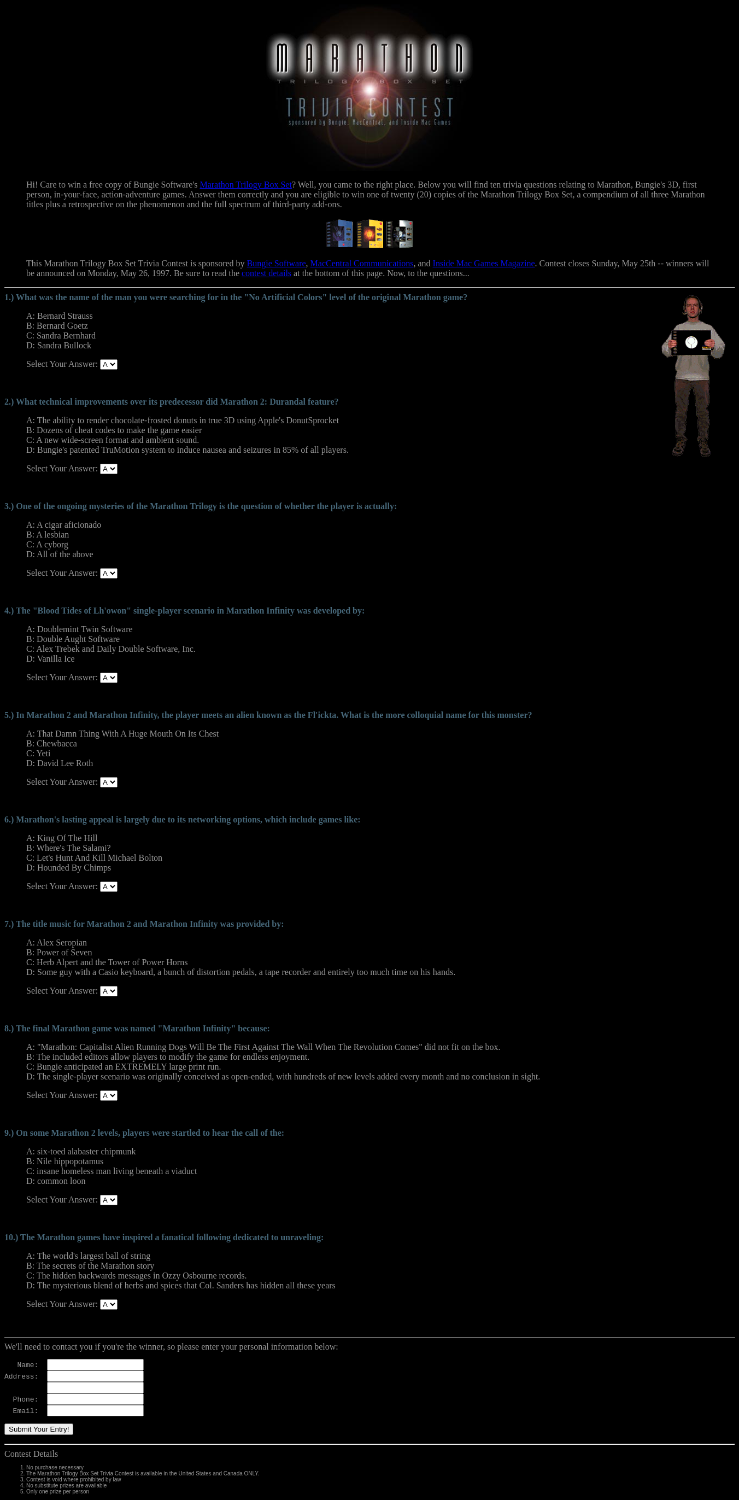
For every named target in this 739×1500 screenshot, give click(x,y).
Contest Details (31, 1453)
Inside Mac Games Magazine (484, 263)
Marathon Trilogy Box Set (245, 184)
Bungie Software (276, 263)
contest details (266, 273)
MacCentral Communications (362, 263)
